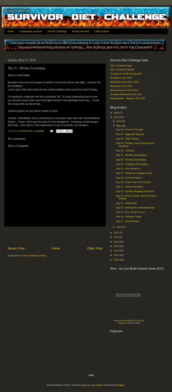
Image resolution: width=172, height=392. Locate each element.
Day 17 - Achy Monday (127, 221)
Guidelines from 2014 (121, 78)
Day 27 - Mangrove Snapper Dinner (134, 173)
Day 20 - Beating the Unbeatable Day (135, 207)
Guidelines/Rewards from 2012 (126, 94)
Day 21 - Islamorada (126, 203)
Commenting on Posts (30, 31)
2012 (117, 250)
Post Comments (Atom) (34, 255)
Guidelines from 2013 (121, 86)
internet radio (126, 321)
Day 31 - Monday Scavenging (131, 155)
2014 (117, 241)
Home (11, 31)
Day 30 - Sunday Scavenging (131, 159)
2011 (117, 255)
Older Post (94, 248)
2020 (117, 112)
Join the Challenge (57, 31)
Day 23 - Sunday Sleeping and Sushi (135, 191)
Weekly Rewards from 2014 (124, 82)
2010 (117, 259)
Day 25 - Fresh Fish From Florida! (133, 182)
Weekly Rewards (80, 31)
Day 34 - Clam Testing (127, 138)
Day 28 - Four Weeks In (128, 168)
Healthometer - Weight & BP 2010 (127, 98)
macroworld (96, 385)
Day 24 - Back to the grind (129, 186)
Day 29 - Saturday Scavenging (131, 164)
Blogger (121, 385)
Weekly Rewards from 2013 (124, 90)
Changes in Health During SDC (126, 73)
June (119, 121)
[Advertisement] (55, 236)
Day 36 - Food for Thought (129, 129)
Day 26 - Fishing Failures (129, 177)
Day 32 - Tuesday (125, 150)
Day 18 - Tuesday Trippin (129, 216)
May (118, 125)
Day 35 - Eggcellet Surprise (130, 134)
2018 (117, 117)
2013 (117, 246)
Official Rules (102, 31)
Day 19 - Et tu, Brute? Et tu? (130, 212)
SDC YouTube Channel (122, 69)
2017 (117, 232)
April (119, 227)
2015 (117, 237)
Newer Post (16, 248)
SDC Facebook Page (121, 65)
